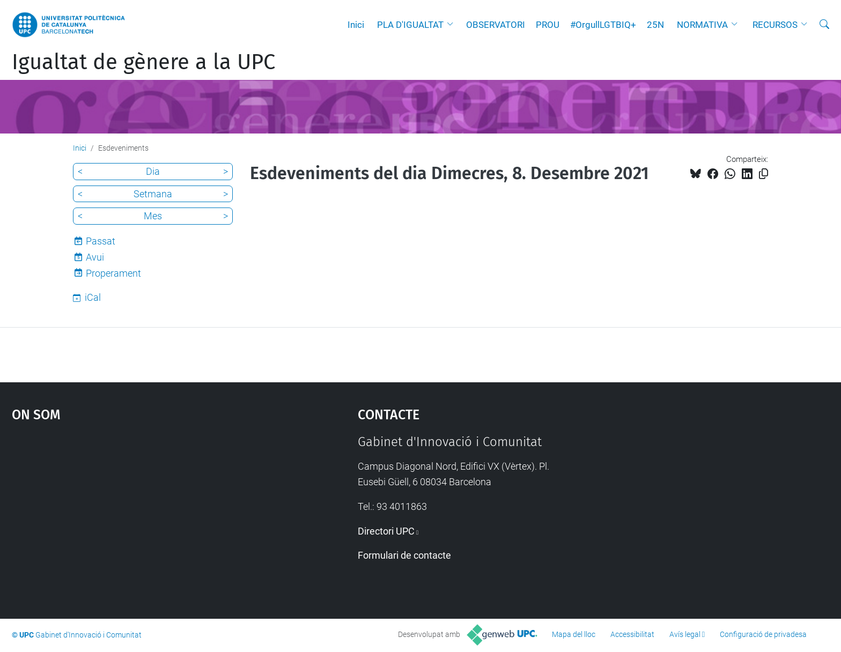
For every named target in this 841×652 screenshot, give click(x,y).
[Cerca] (824, 25)
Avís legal (684, 634)
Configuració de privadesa (763, 634)
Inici (356, 24)
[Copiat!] (763, 174)
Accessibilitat (632, 634)
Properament (113, 273)
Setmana (153, 193)
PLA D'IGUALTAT (410, 24)
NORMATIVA (702, 24)
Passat (100, 241)
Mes (153, 215)
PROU (547, 24)
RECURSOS (775, 24)
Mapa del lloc (573, 634)
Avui (95, 257)
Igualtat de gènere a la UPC (143, 62)
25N (655, 24)
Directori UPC (386, 531)
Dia (153, 171)
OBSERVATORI (495, 24)
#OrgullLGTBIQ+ (603, 24)
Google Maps (144, 514)
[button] (452, 24)
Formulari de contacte (404, 555)
